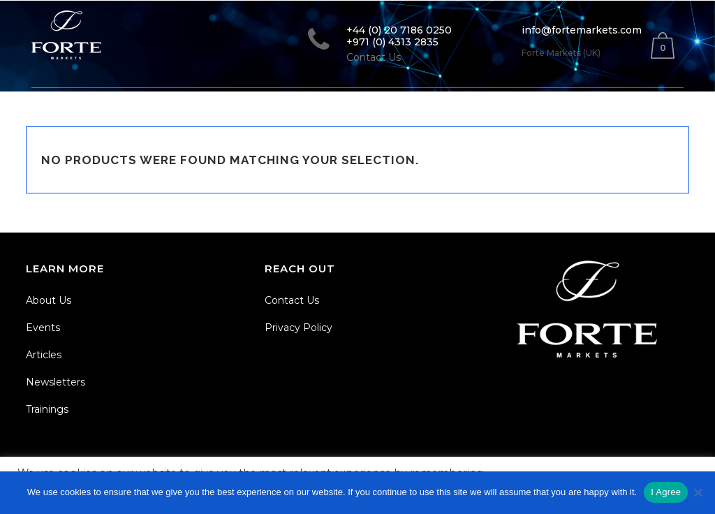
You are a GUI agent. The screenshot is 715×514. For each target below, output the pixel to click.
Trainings (47, 409)
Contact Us (292, 300)
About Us (48, 300)
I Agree (666, 492)
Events (43, 327)
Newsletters (55, 382)
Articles (43, 354)
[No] (698, 492)
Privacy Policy (298, 327)
